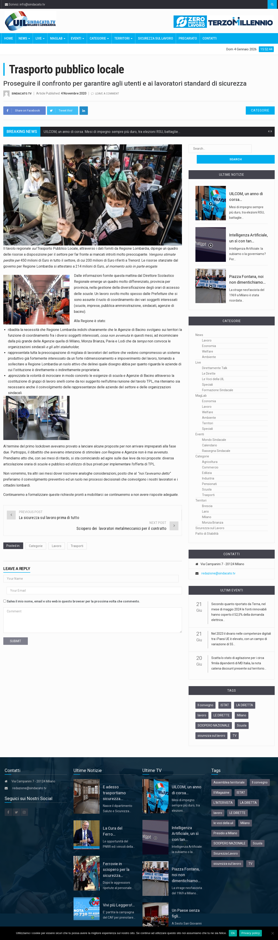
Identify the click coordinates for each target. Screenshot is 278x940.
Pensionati (209, 473)
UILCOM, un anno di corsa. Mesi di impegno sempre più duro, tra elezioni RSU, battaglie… (112, 132)
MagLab (57, 38)
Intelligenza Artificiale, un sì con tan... (185, 823)
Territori (123, 38)
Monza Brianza (212, 512)
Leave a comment (108, 93)
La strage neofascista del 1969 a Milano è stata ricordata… (246, 284)
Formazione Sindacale (217, 379)
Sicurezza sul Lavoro (155, 38)
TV (234, 725)
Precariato (188, 38)
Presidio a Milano (225, 822)
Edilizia (207, 462)
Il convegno (205, 694)
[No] (272, 933)
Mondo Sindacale (214, 429)
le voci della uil (223, 812)
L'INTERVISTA (223, 792)
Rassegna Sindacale (216, 440)
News (24, 38)
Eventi (77, 38)
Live (40, 38)
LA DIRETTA (244, 694)
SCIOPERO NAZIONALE (214, 715)
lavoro (202, 704)
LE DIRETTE (222, 704)
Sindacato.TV (21, 93)
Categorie (99, 38)
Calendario (209, 434)
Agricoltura (209, 451)
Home (8, 38)
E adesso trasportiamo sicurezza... (114, 782)
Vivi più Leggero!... (119, 894)
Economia (209, 335)
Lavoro (56, 546)
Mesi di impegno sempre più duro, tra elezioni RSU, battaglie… (247, 202)
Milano (206, 506)
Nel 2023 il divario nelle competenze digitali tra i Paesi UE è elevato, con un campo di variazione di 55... (241, 628)
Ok (233, 933)
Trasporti (77, 546)
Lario (205, 501)
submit (15, 641)
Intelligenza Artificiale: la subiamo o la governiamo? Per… (247, 243)
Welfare (207, 341)
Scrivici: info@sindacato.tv (25, 4)
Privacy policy (250, 933)
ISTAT (225, 694)
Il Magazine (221, 782)
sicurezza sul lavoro (211, 725)
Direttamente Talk (214, 357)
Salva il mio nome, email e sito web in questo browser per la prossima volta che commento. (73, 601)
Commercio (210, 457)
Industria (208, 468)
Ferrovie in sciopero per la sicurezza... (116, 859)
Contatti (209, 38)
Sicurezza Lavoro (226, 843)
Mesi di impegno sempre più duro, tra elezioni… (186, 795)
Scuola (207, 479)
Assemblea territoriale (229, 772)
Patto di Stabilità (206, 523)
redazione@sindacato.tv (218, 562)
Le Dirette (209, 363)
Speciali (207, 374)
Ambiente (209, 346)
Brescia (207, 495)
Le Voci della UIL (213, 368)
